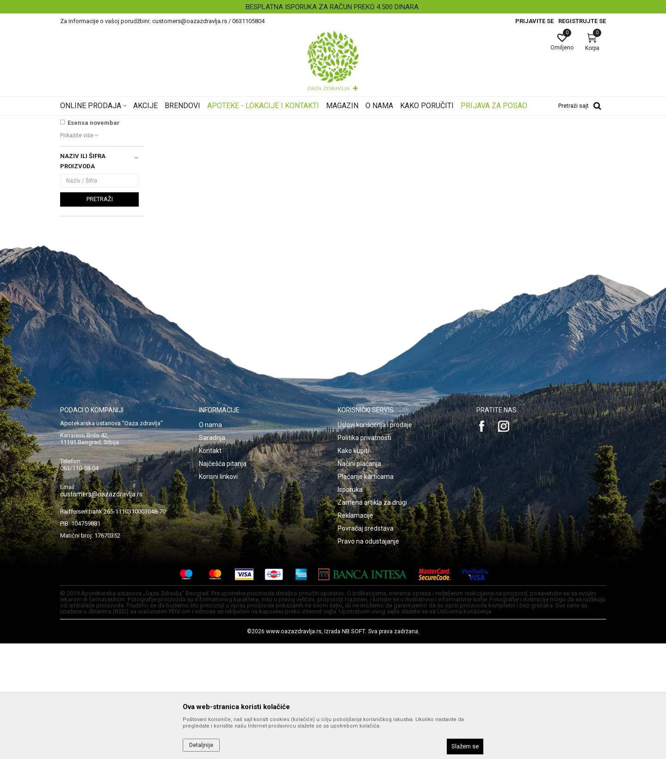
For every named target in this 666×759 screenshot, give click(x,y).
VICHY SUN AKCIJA (95, 209)
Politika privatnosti (364, 553)
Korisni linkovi (218, 592)
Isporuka (350, 605)
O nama (210, 540)
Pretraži (99, 314)
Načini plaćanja (359, 579)
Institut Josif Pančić (96, 218)
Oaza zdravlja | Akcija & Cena (97, 121)
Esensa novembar (94, 238)
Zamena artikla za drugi (372, 618)
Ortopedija (186, 121)
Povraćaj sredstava (366, 644)
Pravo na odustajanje (368, 657)
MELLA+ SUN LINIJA (96, 228)
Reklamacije (355, 631)
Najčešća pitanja (223, 579)
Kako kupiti (353, 566)
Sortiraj (407, 136)
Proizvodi (154, 121)
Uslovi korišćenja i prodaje (375, 540)
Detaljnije (201, 745)
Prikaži (487, 136)
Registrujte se (582, 21)
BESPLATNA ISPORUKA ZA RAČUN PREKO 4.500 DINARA (332, 7)
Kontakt (210, 566)
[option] (333, 7)
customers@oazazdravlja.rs (101, 609)
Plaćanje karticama (366, 592)
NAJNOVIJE (85, 199)
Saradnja (212, 553)
